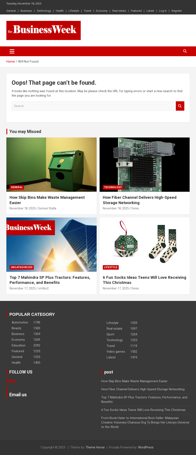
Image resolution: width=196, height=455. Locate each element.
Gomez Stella (47, 208)
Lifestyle (74, 10)
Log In (163, 10)
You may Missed (25, 131)
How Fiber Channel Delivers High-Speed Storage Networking (143, 389)
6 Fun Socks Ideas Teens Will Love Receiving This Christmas (143, 410)
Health (60, 10)
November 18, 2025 (23, 208)
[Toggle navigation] (12, 51)
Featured (136, 10)
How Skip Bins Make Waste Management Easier (134, 381)
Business (26, 10)
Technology (44, 10)
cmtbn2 (43, 288)
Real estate (119, 10)
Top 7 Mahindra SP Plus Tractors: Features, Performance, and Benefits (50, 280)
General (11, 10)
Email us (18, 394)
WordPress (146, 447)
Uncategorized (21, 267)
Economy (101, 10)
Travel (87, 10)
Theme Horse (95, 447)
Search (180, 106)
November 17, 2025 (23, 288)
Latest (150, 10)
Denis (135, 208)
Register (177, 10)
